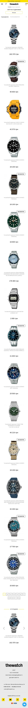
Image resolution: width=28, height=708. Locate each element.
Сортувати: (5, 17)
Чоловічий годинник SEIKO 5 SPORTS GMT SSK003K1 (14, 387)
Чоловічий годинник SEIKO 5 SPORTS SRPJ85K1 (14, 198)
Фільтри (14, 12)
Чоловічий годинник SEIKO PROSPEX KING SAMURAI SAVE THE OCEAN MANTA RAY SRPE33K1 (14, 579)
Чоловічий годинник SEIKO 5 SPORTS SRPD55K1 (14, 160)
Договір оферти (14, 677)
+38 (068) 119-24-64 (16, 686)
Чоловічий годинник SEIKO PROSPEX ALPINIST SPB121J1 (14, 85)
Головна (9, 6)
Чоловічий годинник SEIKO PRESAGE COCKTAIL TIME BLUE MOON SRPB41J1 (14, 349)
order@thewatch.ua (9, 689)
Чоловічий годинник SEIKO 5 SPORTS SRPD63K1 (14, 235)
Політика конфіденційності (14, 675)
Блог (14, 670)
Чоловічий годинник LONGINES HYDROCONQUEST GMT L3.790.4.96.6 (14, 48)
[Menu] (2, 4)
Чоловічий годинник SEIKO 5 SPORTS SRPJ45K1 (14, 540)
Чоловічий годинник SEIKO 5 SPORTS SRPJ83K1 (14, 463)
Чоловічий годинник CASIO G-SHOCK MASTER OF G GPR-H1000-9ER (14, 123)
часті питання (14, 672)
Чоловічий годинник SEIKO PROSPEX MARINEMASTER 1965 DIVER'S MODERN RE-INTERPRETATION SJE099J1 (14, 274)
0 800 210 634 (7, 686)
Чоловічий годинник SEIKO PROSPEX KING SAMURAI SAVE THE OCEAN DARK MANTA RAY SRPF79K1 (14, 502)
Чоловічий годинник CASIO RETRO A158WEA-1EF (14, 312)
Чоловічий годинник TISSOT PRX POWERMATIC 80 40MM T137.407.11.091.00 (14, 425)
